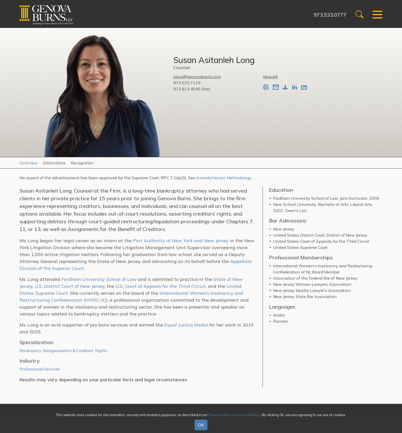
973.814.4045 (186, 88)
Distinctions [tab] (54, 162)
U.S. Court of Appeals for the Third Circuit (160, 286)
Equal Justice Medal (186, 325)
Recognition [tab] (82, 162)
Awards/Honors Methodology (223, 177)
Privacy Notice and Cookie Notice (234, 415)
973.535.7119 (186, 82)
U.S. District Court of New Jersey (70, 286)
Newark (270, 76)
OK (201, 425)
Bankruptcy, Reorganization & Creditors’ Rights (63, 350)
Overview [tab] (28, 162)
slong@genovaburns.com (197, 76)
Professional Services (39, 369)
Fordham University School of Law (99, 279)
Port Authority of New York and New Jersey (180, 241)
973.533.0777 (330, 15)
